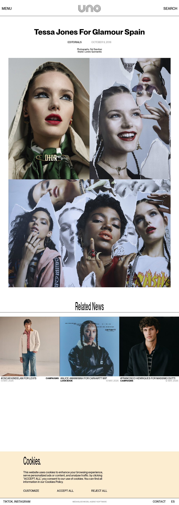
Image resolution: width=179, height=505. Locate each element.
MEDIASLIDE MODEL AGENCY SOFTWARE (90, 502)
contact (159, 501)
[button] (31, 491)
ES (172, 501)
